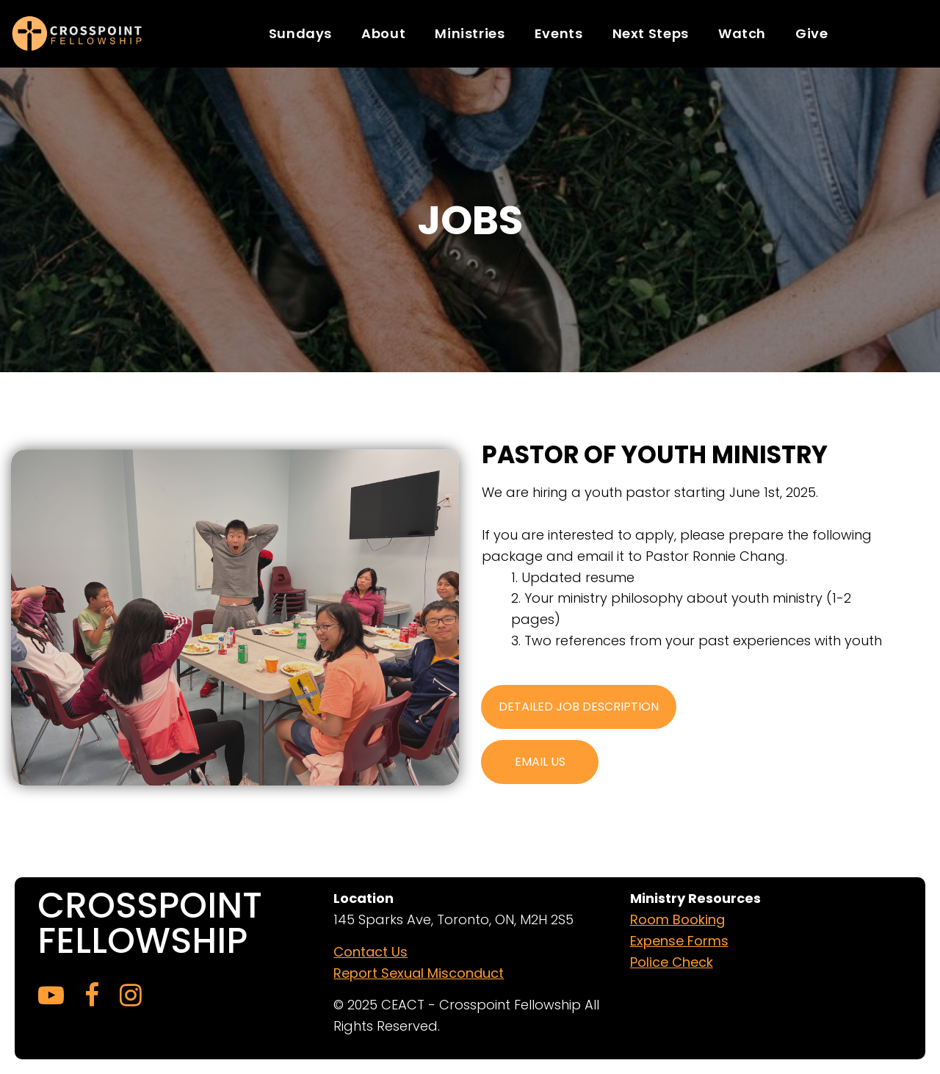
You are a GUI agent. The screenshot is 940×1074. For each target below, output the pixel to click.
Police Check (671, 962)
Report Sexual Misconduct (418, 973)
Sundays (300, 33)
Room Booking (677, 919)
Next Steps (650, 33)
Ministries (470, 33)
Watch (742, 33)
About (383, 33)
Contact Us (370, 952)
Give (811, 33)
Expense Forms (679, 941)
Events (559, 33)
